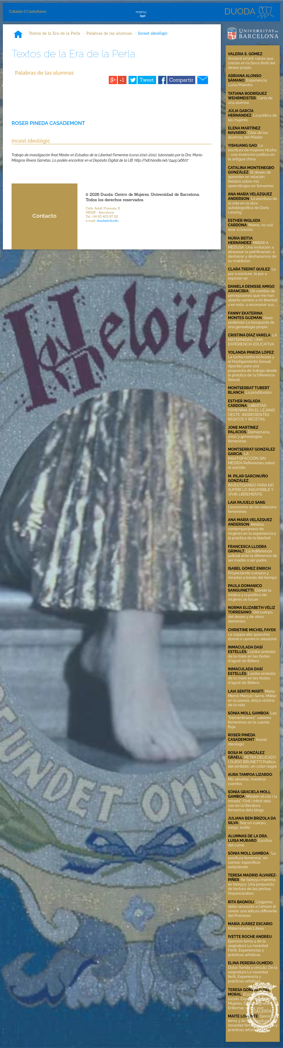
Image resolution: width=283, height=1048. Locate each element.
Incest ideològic (153, 33)
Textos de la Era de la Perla (54, 33)
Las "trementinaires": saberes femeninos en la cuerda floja (252, 720)
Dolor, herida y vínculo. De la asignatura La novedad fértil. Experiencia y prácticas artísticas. (252, 974)
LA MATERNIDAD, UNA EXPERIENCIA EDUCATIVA (252, 339)
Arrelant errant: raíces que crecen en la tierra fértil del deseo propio (251, 63)
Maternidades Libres (246, 928)
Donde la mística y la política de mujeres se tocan (249, 595)
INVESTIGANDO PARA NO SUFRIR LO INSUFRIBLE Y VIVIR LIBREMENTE (251, 489)
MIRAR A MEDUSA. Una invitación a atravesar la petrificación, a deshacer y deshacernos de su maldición (252, 251)
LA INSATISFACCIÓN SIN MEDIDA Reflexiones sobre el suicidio (251, 460)
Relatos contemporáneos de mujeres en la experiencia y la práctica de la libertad (252, 531)
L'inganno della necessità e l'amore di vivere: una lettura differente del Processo (252, 909)
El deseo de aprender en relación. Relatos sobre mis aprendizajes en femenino (251, 179)
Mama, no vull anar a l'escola (250, 227)
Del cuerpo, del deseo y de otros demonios (250, 616)
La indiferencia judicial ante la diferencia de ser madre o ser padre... (252, 555)
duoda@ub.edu (108, 221)
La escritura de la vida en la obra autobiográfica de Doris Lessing (252, 205)
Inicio (18, 35)
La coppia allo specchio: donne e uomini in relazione (252, 636)
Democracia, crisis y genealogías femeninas (249, 436)
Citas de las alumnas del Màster (248, 134)
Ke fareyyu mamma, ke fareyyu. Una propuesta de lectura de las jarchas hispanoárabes (252, 886)
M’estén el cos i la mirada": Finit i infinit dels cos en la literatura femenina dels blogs (252, 803)
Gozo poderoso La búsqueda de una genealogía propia (251, 322)
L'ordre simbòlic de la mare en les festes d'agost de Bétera (252, 656)
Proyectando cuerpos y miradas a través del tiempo (252, 575)
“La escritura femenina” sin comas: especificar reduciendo (252, 860)
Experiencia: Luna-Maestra (247, 82)
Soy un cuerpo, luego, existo (247, 824)
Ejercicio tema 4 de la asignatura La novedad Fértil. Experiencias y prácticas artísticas (248, 948)
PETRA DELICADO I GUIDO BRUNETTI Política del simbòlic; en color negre (252, 761)
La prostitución (259, 392)
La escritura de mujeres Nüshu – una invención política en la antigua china (252, 152)
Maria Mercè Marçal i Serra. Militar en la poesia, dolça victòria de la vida (252, 698)
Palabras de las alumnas (109, 33)
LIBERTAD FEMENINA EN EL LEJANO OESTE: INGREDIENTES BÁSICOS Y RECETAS (251, 412)
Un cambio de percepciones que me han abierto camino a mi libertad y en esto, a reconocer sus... (252, 298)
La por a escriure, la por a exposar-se (252, 273)
